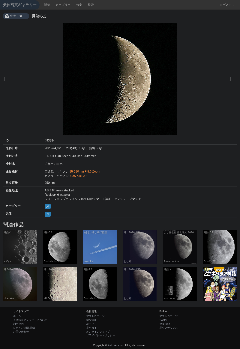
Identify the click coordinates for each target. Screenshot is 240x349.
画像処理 (12, 190)
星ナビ (90, 323)
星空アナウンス (168, 327)
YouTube (164, 323)
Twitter (163, 320)
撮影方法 (12, 156)
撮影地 (10, 163)
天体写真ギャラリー (20, 5)
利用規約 (18, 323)
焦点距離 (12, 182)
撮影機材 (12, 171)
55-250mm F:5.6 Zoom (85, 171)
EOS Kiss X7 (78, 175)
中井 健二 (17, 16)
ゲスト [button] (227, 5)
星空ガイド (92, 327)
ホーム (17, 316)
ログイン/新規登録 (24, 327)
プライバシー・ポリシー (100, 335)
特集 (79, 4)
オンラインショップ (98, 331)
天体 (9, 213)
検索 (91, 4)
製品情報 (91, 320)
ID (7, 140)
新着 (47, 4)
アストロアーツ (95, 316)
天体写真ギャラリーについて (30, 320)
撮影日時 (12, 148)
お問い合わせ (21, 331)
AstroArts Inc (115, 345)
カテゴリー (63, 4)
